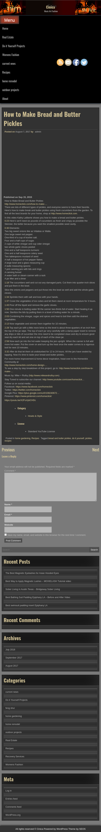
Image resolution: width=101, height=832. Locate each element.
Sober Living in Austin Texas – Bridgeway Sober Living (32, 589)
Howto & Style (35, 534)
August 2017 (11, 665)
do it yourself (78, 556)
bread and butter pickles (59, 556)
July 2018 (10, 649)
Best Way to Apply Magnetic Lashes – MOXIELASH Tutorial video (38, 581)
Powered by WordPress (56, 829)
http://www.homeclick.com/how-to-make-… (26, 322)
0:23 (7, 338)
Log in (8, 790)
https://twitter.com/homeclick (27, 508)
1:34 (7, 415)
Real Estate (8, 37)
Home (5, 28)
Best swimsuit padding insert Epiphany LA (26, 605)
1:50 (7, 427)
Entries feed (11, 798)
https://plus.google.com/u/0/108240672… (38, 511)
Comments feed (13, 807)
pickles (88, 556)
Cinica (50, 7)
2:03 (7, 434)
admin (38, 250)
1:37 (7, 419)
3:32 (7, 469)
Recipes (6, 72)
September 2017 (13, 657)
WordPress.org (12, 815)
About (5, 99)
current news (9, 63)
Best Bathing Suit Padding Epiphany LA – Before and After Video (37, 597)
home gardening (22, 556)
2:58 (7, 459)
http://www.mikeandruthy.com (44, 493)
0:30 (7, 346)
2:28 (7, 446)
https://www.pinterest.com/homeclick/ (33, 514)
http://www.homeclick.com (64, 331)
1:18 (7, 400)
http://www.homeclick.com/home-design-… (26, 483)
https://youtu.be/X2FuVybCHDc (20, 518)
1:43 (7, 423)
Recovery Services (14, 756)
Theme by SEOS (77, 829)
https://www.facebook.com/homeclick (34, 504)
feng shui (10, 708)
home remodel (9, 81)
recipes (8, 559)
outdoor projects (10, 90)
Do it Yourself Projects (13, 46)
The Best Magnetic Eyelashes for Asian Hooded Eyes (32, 573)
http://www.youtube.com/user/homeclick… (63, 497)
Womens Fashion (10, 55)
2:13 (7, 441)
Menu (9, 20)
